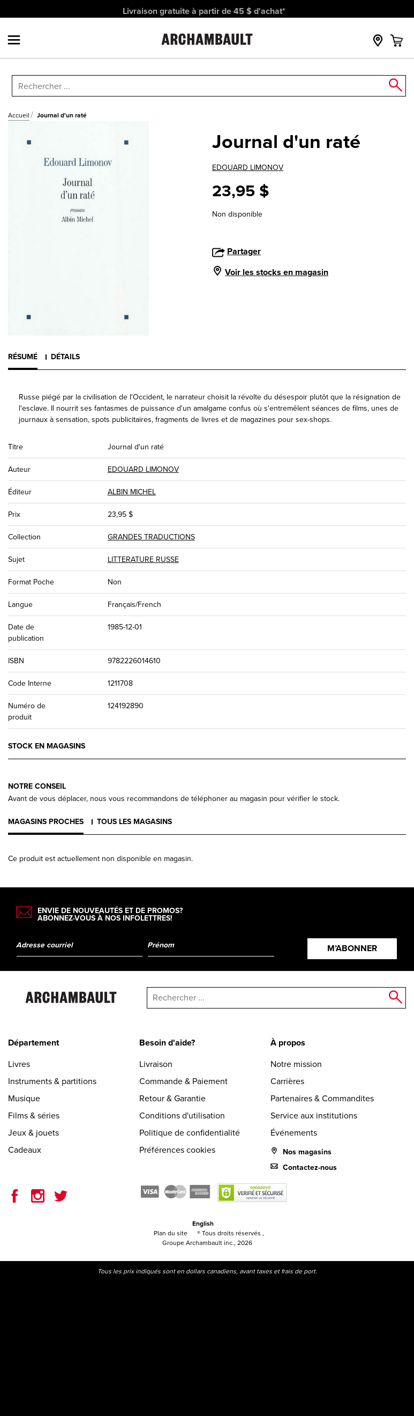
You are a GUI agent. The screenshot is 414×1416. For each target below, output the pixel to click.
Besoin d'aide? (167, 1042)
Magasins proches (46, 821)
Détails (65, 356)
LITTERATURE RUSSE (143, 559)
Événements (293, 1132)
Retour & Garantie (172, 1098)
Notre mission (296, 1064)
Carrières (287, 1081)
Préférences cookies (177, 1150)
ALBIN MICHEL (132, 492)
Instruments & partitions (52, 1081)
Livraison (155, 1064)
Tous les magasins (134, 821)
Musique (24, 1098)
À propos (287, 1042)
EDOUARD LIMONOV (247, 167)
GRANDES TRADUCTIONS (151, 537)
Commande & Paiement (183, 1081)
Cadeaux (24, 1150)
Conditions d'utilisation (182, 1115)
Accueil (18, 115)
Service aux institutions (313, 1115)
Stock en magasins (46, 746)
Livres (19, 1064)
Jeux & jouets (33, 1132)
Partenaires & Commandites (322, 1098)
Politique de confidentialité (189, 1132)
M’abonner (352, 948)
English (203, 1223)
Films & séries (33, 1115)
